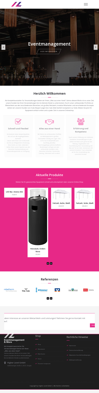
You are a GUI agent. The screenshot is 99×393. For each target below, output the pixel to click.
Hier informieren (48, 51)
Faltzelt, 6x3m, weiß (61, 206)
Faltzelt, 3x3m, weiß (84, 206)
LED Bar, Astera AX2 (14, 195)
